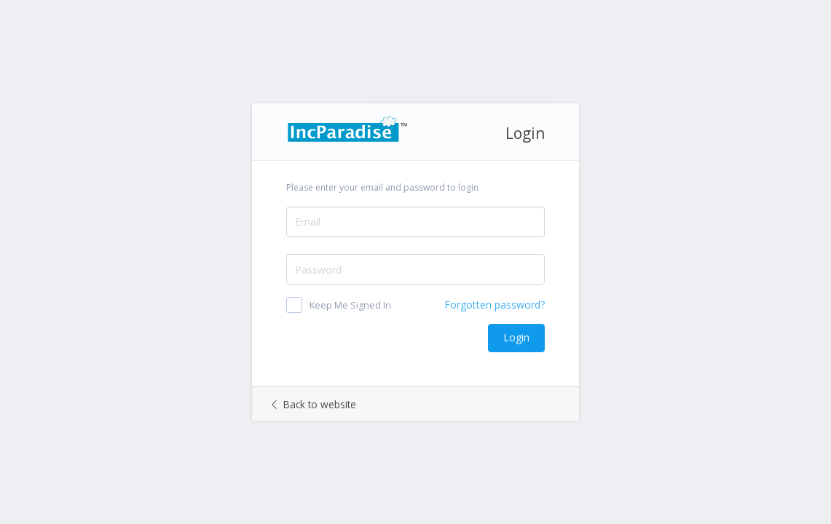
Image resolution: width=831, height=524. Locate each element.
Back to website (314, 404)
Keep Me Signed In (350, 305)
